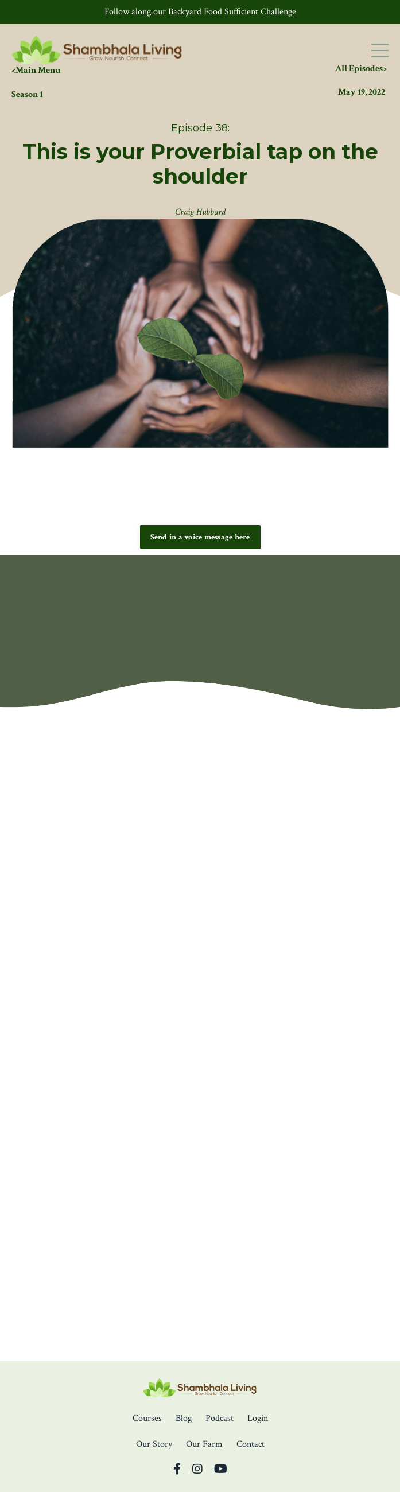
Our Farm (204, 1444)
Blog (184, 1418)
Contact (250, 1444)
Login (257, 1418)
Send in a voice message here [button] (200, 536)
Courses (147, 1418)
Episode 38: (200, 128)
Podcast (219, 1418)
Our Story (154, 1444)
